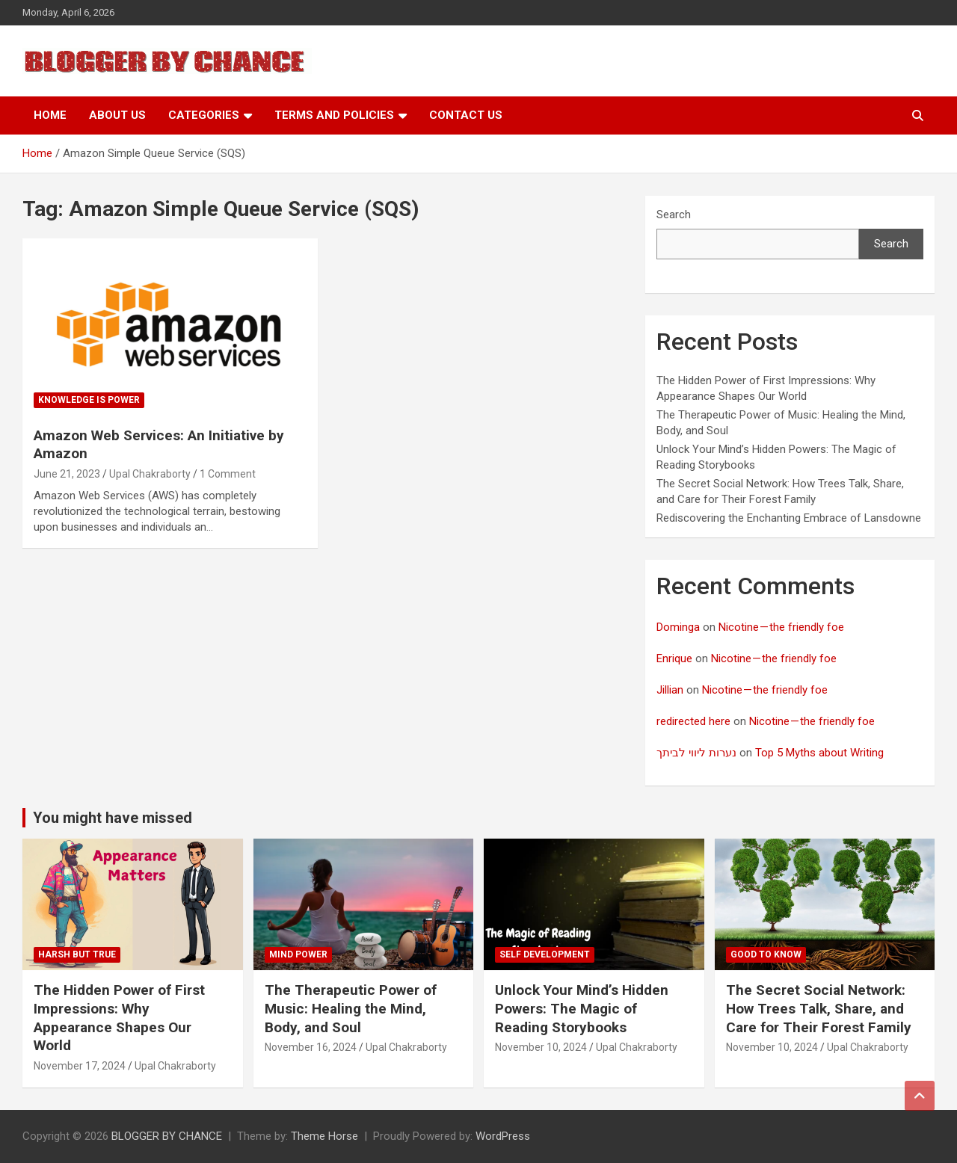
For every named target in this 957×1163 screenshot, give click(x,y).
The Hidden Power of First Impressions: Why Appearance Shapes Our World (119, 1017)
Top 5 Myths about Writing (819, 752)
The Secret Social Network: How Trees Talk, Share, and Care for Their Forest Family (818, 1008)
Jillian (669, 690)
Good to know (765, 954)
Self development (544, 954)
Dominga (678, 627)
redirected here (693, 721)
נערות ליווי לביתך (696, 752)
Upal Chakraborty (150, 474)
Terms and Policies (334, 115)
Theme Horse (324, 1136)
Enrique (674, 658)
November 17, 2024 (80, 1066)
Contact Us (465, 115)
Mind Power (298, 954)
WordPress (503, 1136)
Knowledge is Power (89, 400)
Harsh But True (77, 954)
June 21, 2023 (67, 474)
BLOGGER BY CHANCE (166, 1136)
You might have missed (112, 818)
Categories (203, 115)
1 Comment (228, 474)
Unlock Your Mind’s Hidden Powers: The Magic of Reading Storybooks (581, 1008)
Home (50, 115)
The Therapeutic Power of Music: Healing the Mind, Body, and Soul (351, 1008)
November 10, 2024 (541, 1047)
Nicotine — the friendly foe (781, 627)
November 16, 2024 (311, 1047)
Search (673, 214)
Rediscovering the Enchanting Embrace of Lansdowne (788, 518)
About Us (117, 115)
